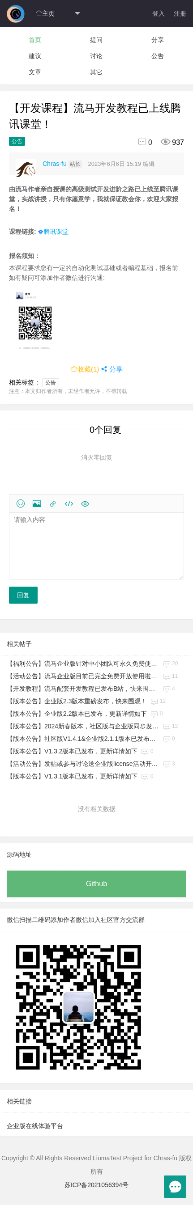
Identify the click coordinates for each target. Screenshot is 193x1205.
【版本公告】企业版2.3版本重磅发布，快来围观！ (77, 701)
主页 (45, 13)
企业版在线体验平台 (35, 1125)
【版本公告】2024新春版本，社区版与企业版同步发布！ (83, 726)
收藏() (84, 369)
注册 (180, 13)
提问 (96, 39)
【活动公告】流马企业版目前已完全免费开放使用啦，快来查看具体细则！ (83, 676)
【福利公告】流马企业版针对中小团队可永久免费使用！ (83, 663)
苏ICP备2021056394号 (96, 1184)
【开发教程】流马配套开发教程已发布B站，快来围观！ (83, 688)
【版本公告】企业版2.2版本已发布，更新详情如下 (77, 713)
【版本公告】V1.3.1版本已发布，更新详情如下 (72, 776)
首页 (35, 39)
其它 (96, 72)
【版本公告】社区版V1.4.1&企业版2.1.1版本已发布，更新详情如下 (83, 738)
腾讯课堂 (53, 231)
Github (96, 884)
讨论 (96, 55)
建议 (35, 55)
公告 (157, 55)
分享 (157, 39)
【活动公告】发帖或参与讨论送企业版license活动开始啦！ (83, 763)
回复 (23, 595)
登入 (158, 13)
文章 (35, 72)
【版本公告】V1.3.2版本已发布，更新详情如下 (72, 751)
